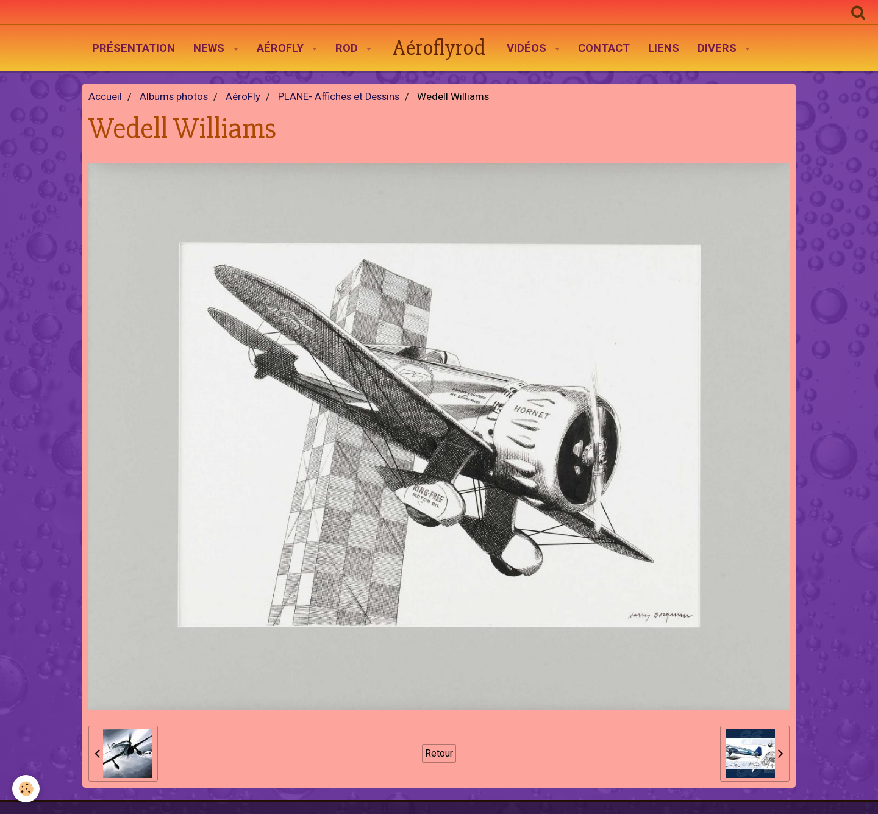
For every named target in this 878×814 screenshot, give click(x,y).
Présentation (133, 48)
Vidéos (528, 48)
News (210, 48)
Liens (663, 48)
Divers (719, 48)
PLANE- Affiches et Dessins (338, 96)
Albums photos (174, 96)
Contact (604, 48)
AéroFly (282, 48)
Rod (348, 48)
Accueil (105, 96)
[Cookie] (26, 788)
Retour (439, 753)
